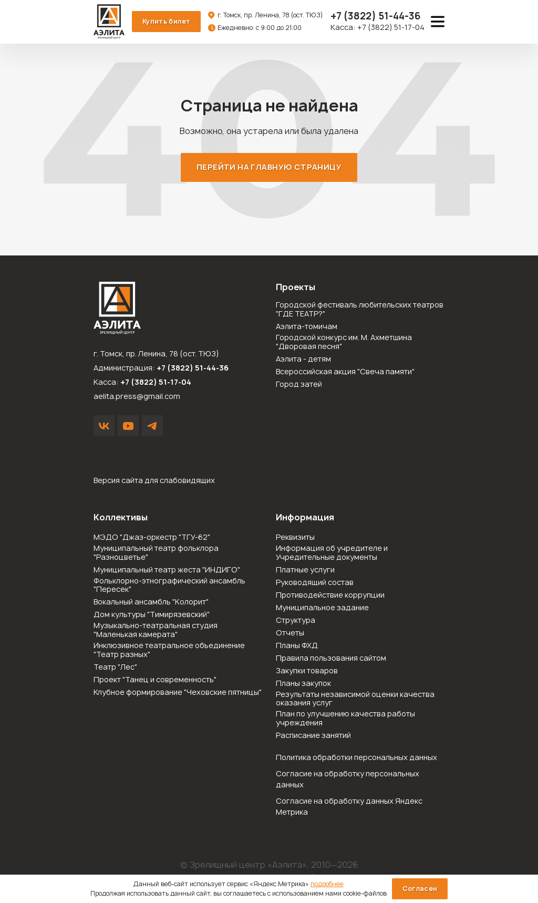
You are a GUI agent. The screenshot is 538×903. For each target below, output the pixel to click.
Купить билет (167, 21)
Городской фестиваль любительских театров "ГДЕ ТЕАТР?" (359, 310)
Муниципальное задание (322, 608)
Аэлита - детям (303, 359)
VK (104, 426)
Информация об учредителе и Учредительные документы (332, 553)
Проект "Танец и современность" (155, 680)
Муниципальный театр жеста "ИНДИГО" (167, 570)
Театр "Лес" (115, 667)
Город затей (299, 385)
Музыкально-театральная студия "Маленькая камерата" (156, 631)
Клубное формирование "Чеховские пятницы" (178, 693)
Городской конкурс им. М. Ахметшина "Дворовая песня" (344, 343)
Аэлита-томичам (306, 327)
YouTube (128, 426)
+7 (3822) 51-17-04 (391, 28)
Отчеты (290, 633)
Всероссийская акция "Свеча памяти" (345, 372)
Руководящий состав (315, 583)
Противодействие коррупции (330, 595)
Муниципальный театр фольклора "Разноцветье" (156, 553)
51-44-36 (375, 16)
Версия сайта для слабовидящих (154, 481)
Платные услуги (305, 570)
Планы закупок (303, 684)
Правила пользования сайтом (331, 658)
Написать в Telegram (152, 426)
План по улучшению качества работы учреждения (345, 719)
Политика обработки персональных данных (356, 758)
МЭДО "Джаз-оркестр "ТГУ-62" (152, 537)
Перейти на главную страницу (269, 167)
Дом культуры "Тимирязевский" (152, 615)
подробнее (327, 883)
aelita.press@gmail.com (137, 397)
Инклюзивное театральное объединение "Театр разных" (169, 651)
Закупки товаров (307, 671)
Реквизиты (295, 537)
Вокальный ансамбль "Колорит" (151, 602)
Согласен (420, 888)
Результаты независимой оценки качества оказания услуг (355, 700)
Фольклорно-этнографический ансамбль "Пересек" (169, 586)
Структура (295, 621)
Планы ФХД (297, 646)
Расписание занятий (313, 736)
